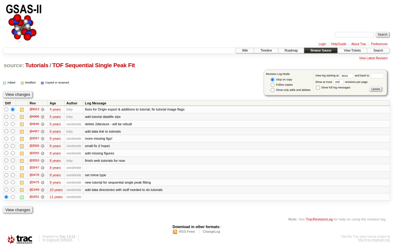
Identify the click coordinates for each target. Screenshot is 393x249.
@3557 (34, 138)
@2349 (34, 190)
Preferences (379, 44)
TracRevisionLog (319, 220)
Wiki (245, 50)
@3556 (34, 146)
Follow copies (281, 85)
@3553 (34, 160)
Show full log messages (333, 87)
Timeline (266, 50)
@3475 (34, 183)
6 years (55, 131)
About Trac (358, 44)
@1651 (34, 197)
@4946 (34, 124)
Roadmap (291, 50)
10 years (56, 190)
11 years (56, 198)
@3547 (34, 168)
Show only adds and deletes (290, 90)
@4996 (34, 116)
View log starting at (335, 75)
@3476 (34, 175)
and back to (369, 75)
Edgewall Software (59, 241)
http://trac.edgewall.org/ (374, 241)
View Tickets (352, 50)
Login (322, 44)
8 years (55, 139)
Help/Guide (338, 44)
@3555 (34, 153)
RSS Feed (187, 232)
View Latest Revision (373, 58)
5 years (55, 117)
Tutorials (37, 65)
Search (378, 50)
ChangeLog (211, 232)
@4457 (34, 131)
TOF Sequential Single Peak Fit (93, 65)
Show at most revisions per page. (341, 82)
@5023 (34, 109)
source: (14, 65)
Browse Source (320, 50)
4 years (55, 109)
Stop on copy (281, 80)
